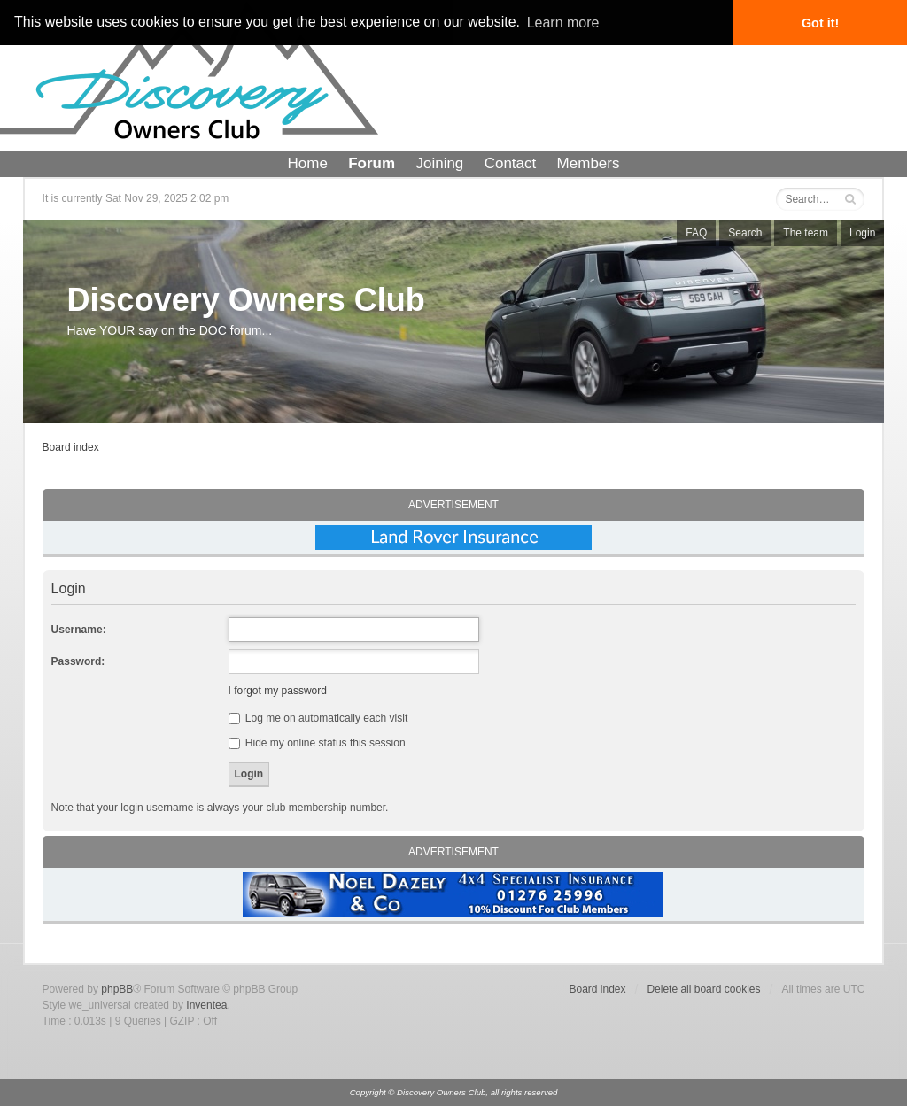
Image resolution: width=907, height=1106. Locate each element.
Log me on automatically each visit (318, 718)
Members (588, 163)
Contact (511, 163)
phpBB (117, 989)
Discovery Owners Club (246, 300)
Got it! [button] (820, 23)
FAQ (696, 233)
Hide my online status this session (317, 743)
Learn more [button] (563, 22)
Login (862, 233)
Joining (439, 163)
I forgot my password (278, 690)
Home (308, 163)
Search (745, 233)
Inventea (206, 1005)
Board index (71, 447)
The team (805, 233)
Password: (78, 661)
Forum (371, 163)
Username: (78, 629)
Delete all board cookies (703, 989)
